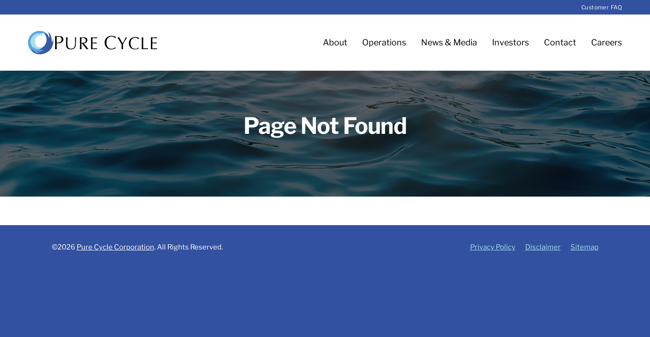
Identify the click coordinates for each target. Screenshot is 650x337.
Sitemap (585, 247)
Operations (384, 42)
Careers (606, 42)
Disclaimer (543, 247)
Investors (510, 42)
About (335, 42)
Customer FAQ (601, 7)
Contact (560, 42)
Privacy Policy (492, 247)
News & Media (449, 42)
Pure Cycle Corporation (115, 247)
